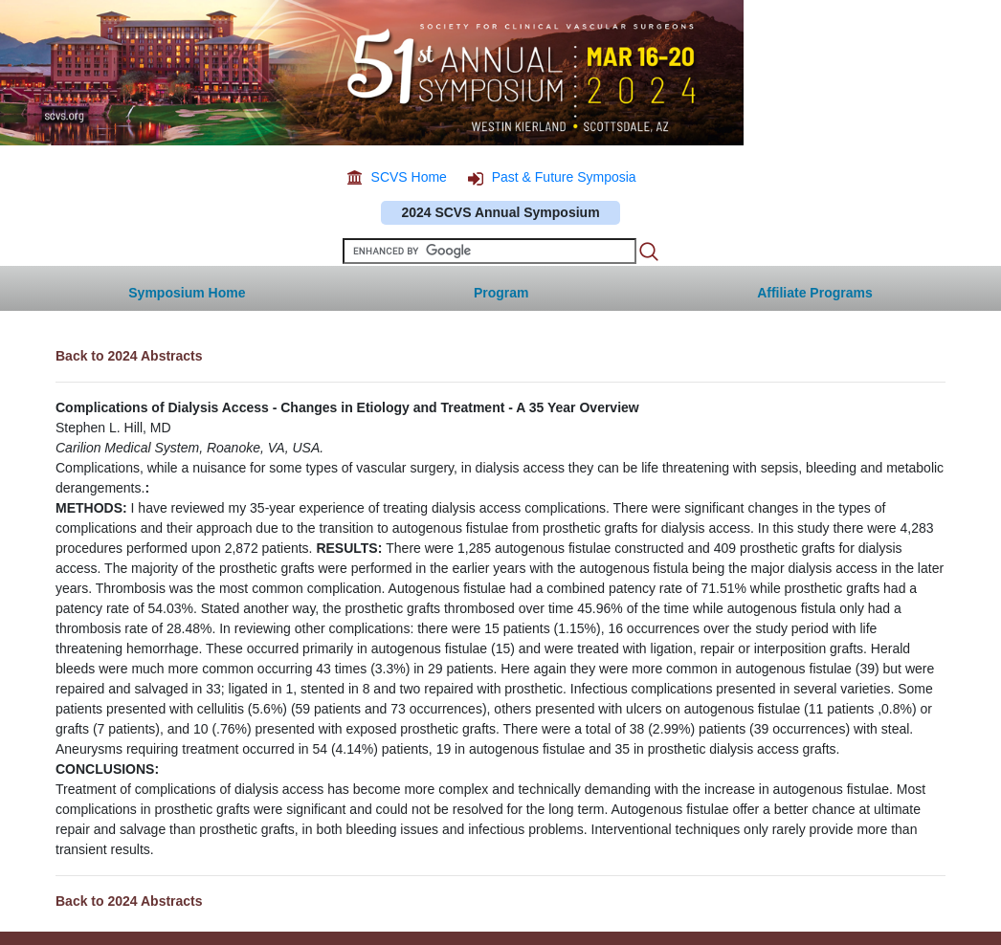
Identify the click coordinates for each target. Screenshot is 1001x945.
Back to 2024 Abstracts (129, 355)
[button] (814, 288)
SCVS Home (409, 177)
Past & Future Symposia (564, 177)
